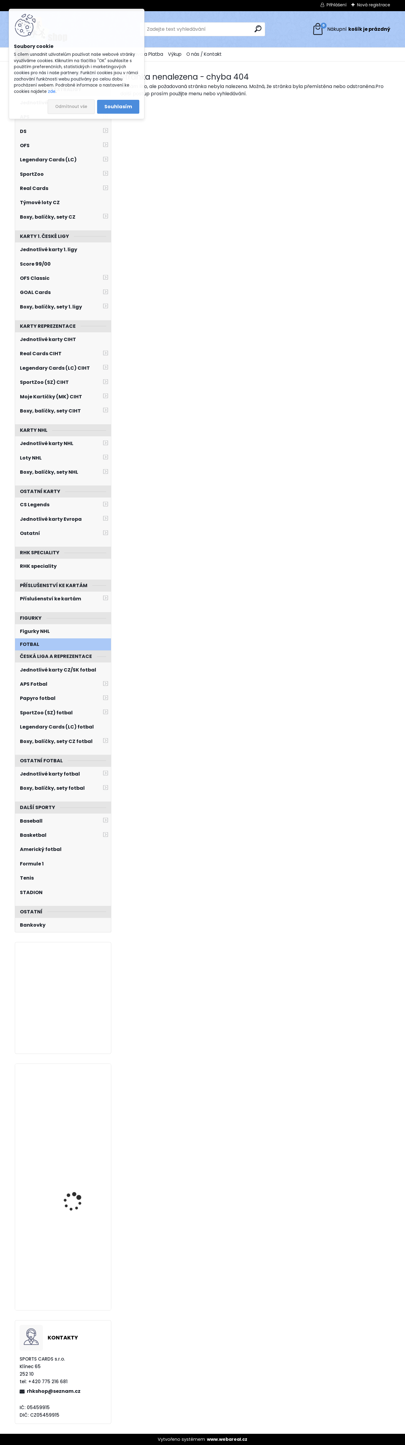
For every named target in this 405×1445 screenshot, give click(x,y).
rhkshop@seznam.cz (54, 1391)
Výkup (175, 54)
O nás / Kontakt (204, 54)
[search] (258, 28)
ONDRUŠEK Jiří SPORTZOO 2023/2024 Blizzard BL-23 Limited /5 (80, 1260)
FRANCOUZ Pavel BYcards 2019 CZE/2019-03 (80, 1098)
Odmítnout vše (71, 106)
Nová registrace (373, 5)
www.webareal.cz (227, 1439)
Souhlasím (118, 106)
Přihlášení (336, 5)
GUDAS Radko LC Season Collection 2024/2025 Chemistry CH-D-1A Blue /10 (80, 1179)
